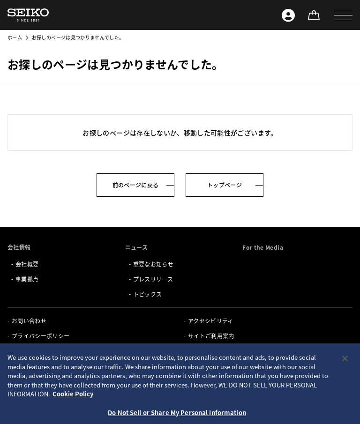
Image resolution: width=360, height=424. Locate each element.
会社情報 (19, 247)
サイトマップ (205, 351)
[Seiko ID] (288, 15)
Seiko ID (23, 366)
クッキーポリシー (35, 351)
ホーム (15, 37)
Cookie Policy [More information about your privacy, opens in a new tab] (72, 417)
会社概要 (26, 264)
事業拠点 (26, 279)
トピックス (147, 294)
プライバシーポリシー (41, 336)
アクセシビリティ (210, 321)
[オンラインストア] (313, 15)
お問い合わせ (29, 321)
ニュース (136, 247)
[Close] (345, 382)
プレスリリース (153, 279)
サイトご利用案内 (211, 336)
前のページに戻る (135, 185)
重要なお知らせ (153, 264)
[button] (343, 15)
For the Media (262, 247)
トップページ (224, 185)
